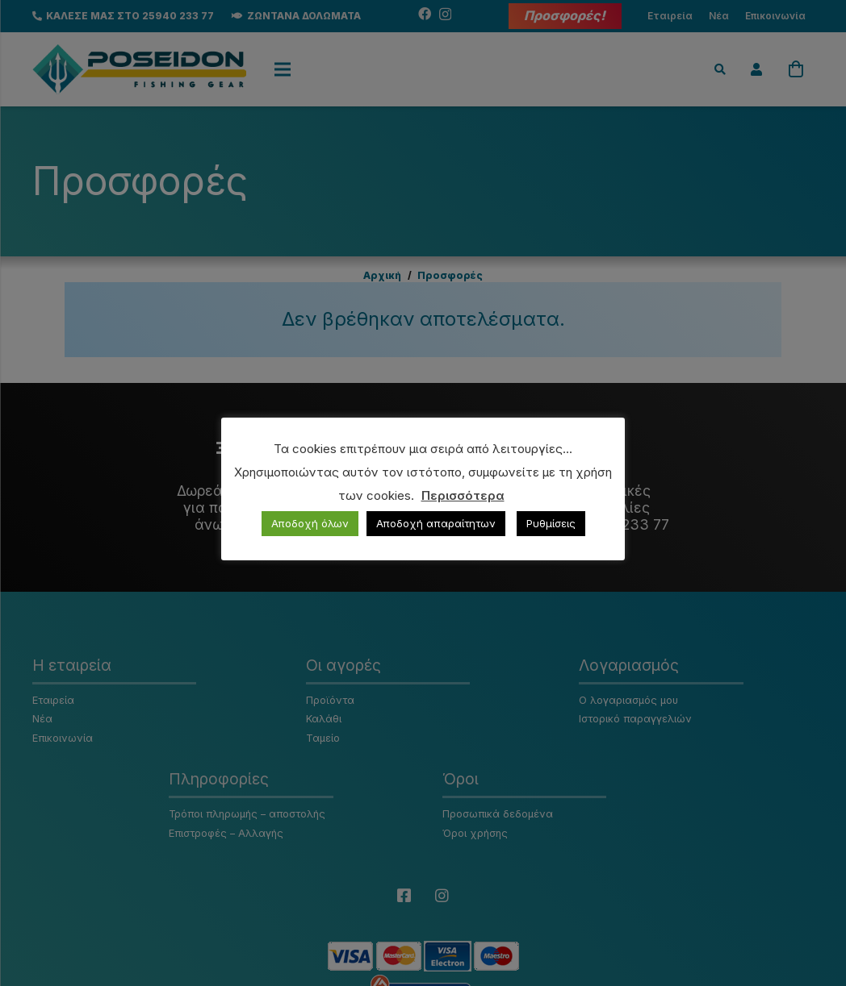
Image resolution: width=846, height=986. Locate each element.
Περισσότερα (463, 495)
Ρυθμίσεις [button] (551, 523)
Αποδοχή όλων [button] (310, 523)
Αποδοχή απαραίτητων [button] (436, 523)
